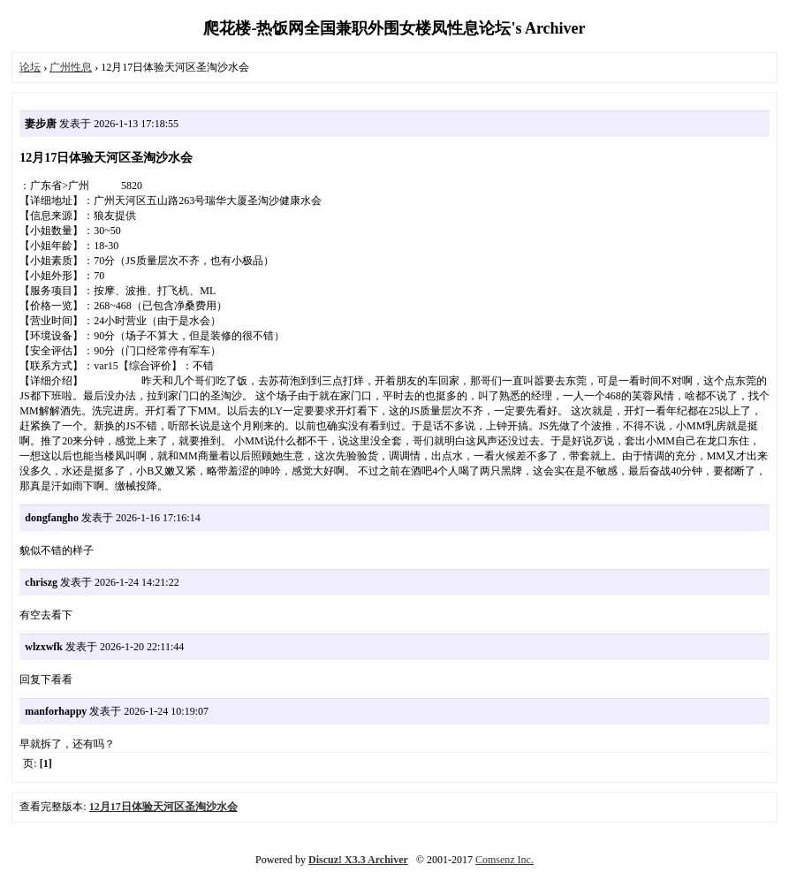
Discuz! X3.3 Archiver (358, 859)
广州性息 (70, 67)
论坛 (30, 67)
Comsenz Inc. (504, 859)
